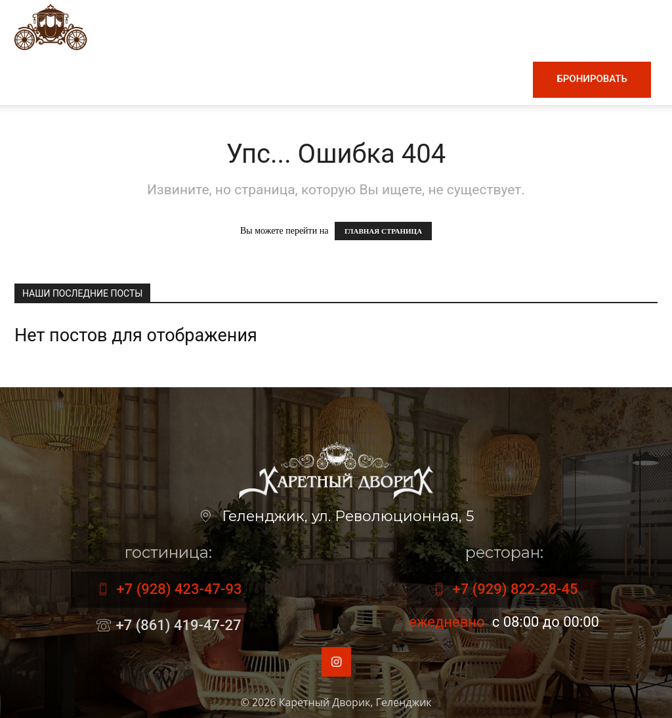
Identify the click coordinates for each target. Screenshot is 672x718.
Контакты (489, 79)
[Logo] (50, 26)
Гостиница (353, 79)
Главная (120, 79)
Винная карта (263, 79)
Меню (181, 79)
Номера (423, 79)
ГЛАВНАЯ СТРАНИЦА (383, 231)
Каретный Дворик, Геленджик (355, 702)
